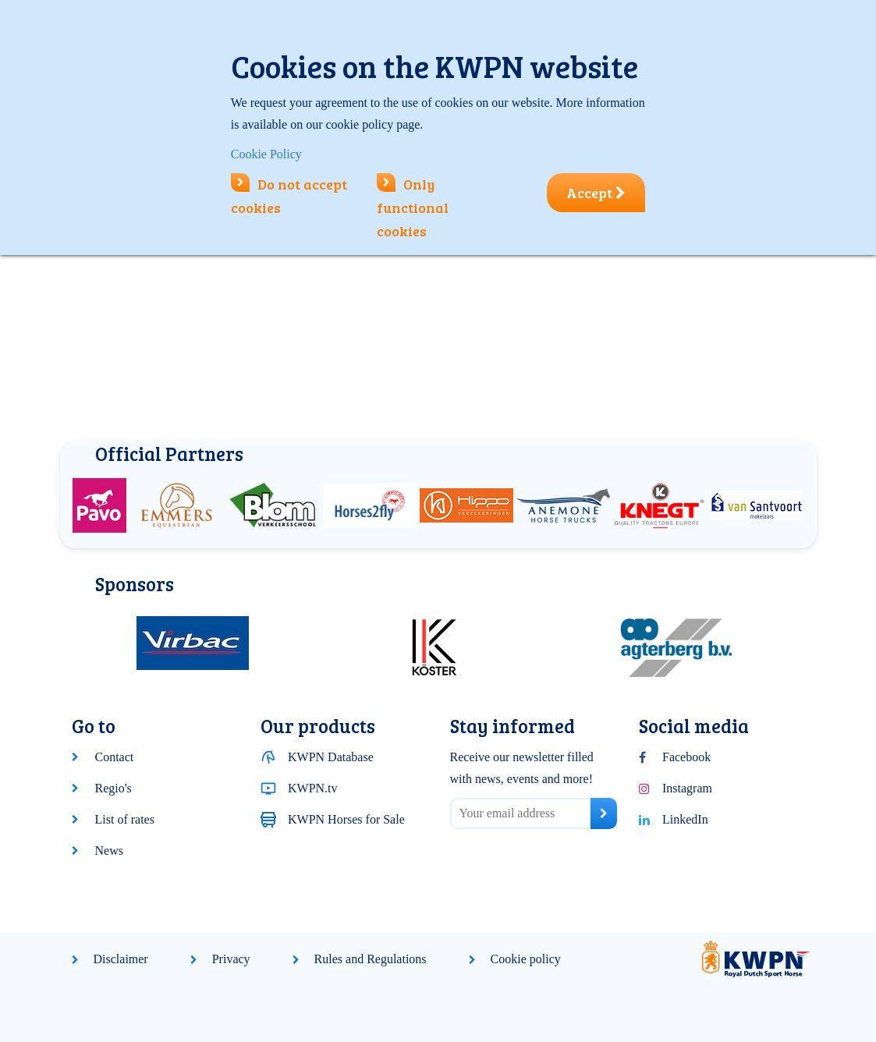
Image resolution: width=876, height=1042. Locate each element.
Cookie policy (526, 959)
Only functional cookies (413, 207)
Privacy (231, 959)
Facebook (686, 757)
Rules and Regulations (370, 959)
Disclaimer (121, 959)
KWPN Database (331, 757)
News (109, 850)
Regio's (113, 788)
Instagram (687, 788)
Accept (596, 192)
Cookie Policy (266, 154)
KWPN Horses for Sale (346, 819)
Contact (114, 757)
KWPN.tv (313, 788)
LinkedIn (685, 819)
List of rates (124, 819)
